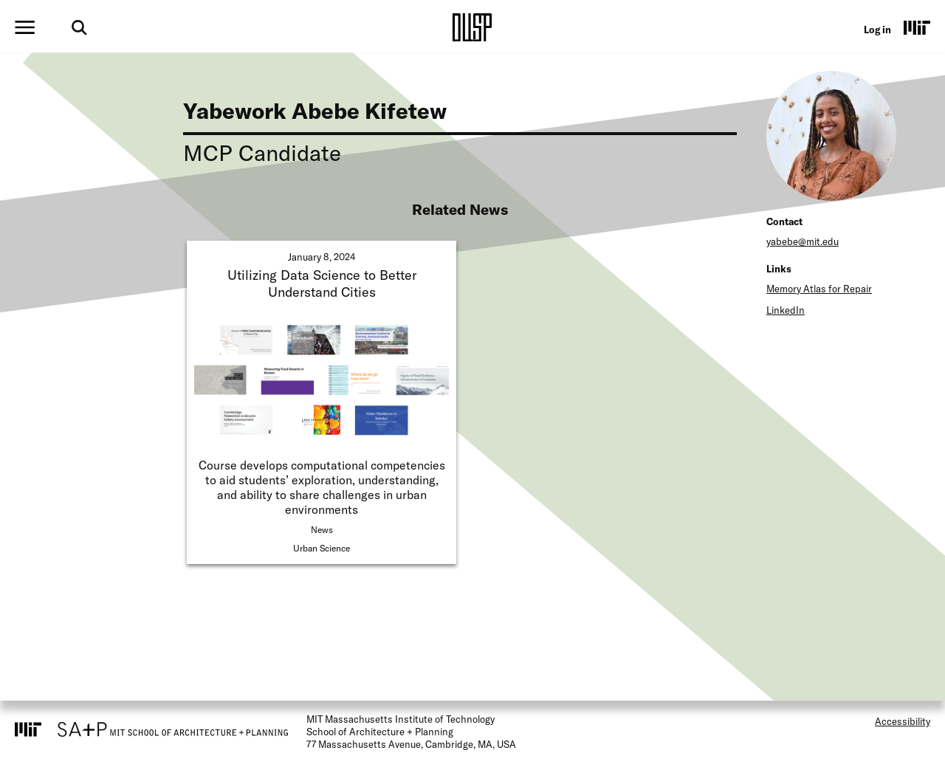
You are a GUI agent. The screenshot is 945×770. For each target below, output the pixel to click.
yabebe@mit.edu (802, 241)
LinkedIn (785, 310)
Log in (877, 29)
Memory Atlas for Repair (819, 289)
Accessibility (902, 721)
